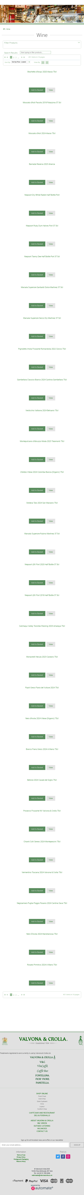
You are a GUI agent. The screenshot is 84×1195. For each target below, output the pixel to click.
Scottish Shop (42, 1109)
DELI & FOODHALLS (42, 1115)
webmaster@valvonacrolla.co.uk (42, 1175)
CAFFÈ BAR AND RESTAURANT (42, 1113)
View (51, 90)
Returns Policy (21, 1161)
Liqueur (42, 1106)
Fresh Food (42, 1096)
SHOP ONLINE (42, 1093)
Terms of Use (21, 1155)
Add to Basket (37, 90)
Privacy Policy (21, 1157)
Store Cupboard (42, 1101)
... (18, 57)
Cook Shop (42, 1099)
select (29, 62)
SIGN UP (77, 1145)
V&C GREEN (42, 1123)
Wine (8, 29)
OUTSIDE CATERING (42, 1126)
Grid (43, 62)
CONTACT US (42, 1131)
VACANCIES (42, 1128)
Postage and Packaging (21, 1159)
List (47, 62)
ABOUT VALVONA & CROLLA (42, 1120)
